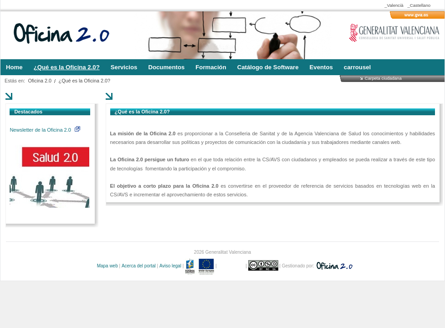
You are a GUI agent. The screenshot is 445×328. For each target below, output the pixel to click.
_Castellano (418, 5)
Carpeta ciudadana (383, 78)
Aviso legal (170, 265)
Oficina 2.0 (39, 80)
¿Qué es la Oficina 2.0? (84, 80)
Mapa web (107, 265)
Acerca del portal (139, 265)
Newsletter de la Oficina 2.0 (45, 130)
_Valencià (393, 5)
